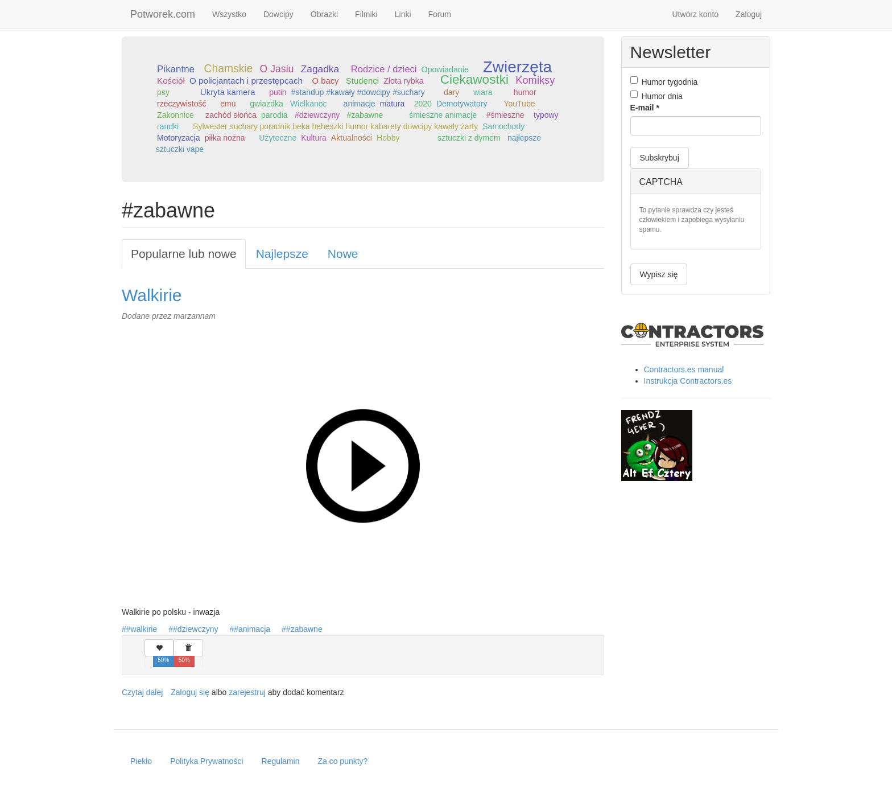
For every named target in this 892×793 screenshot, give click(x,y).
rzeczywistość (181, 103)
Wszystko (229, 14)
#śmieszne (505, 115)
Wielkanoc (308, 103)
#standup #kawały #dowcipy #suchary (358, 92)
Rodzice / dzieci (384, 69)
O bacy (325, 80)
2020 (423, 103)
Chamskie (228, 69)
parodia (274, 115)
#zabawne (365, 115)
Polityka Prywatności (206, 761)
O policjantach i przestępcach (246, 80)
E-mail (644, 107)
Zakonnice (175, 115)
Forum (439, 14)
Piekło (141, 761)
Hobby (388, 137)
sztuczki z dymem (468, 137)
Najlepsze (282, 253)
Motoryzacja (178, 137)
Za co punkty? (342, 761)
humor (525, 92)
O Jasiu (277, 69)
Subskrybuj (659, 157)
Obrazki (324, 14)
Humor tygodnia (664, 81)
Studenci (362, 80)
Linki (403, 14)
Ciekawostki (474, 79)
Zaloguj (749, 14)
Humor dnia (656, 96)
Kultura (313, 137)
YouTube (519, 103)
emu (228, 103)
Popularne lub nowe (184, 253)
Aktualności (351, 137)
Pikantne (176, 69)
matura (392, 103)
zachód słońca (231, 115)
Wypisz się (659, 274)
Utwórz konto (695, 14)
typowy (546, 115)
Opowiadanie (445, 69)
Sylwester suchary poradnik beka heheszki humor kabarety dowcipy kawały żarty (335, 126)
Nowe (343, 253)
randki (168, 126)
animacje (359, 103)
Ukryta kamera (227, 92)
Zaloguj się (190, 692)
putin (277, 92)
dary (451, 92)
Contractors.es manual (684, 369)
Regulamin (281, 761)
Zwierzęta (517, 67)
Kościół (171, 80)
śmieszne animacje (443, 115)
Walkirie (152, 295)
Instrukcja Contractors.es (688, 380)
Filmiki (366, 14)
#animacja (252, 629)
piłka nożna (225, 137)
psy (163, 92)
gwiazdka (266, 103)
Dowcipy (278, 14)
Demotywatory (461, 103)
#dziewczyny (317, 115)
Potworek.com (162, 14)
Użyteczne (277, 137)
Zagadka (320, 69)
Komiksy (535, 80)
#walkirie (141, 629)
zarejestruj (247, 692)
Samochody (503, 126)
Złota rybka (403, 80)
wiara (482, 92)
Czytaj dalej (142, 692)
